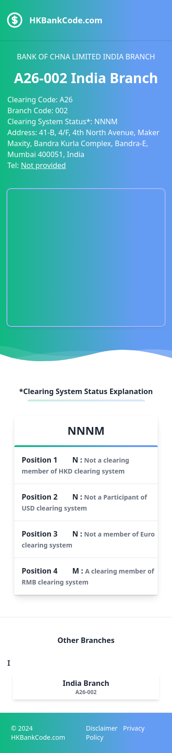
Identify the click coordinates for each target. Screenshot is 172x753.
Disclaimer (101, 728)
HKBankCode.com (65, 20)
